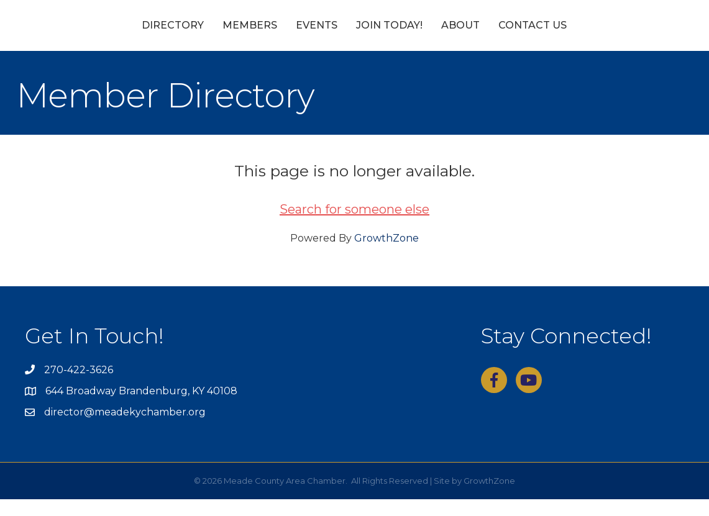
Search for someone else (354, 226)
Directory (101, 33)
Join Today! (461, 33)
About (532, 33)
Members (178, 33)
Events (245, 33)
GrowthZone (386, 255)
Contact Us (604, 33)
